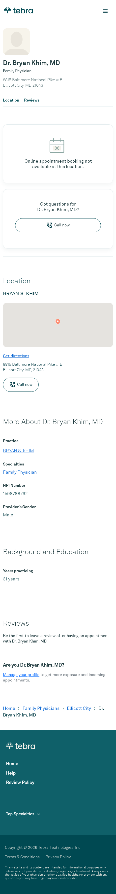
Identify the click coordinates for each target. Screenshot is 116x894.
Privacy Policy (58, 857)
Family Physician (20, 472)
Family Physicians (41, 708)
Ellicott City (79, 708)
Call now (58, 225)
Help (11, 773)
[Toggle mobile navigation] (105, 11)
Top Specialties (23, 814)
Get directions (16, 356)
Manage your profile (21, 674)
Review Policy (20, 782)
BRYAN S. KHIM (18, 450)
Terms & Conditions (22, 857)
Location (11, 100)
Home (9, 708)
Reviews (31, 100)
